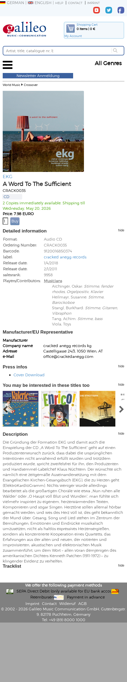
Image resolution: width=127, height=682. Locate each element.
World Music (11, 85)
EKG (7, 176)
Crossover (31, 85)
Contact (75, 3)
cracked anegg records (65, 257)
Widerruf (67, 603)
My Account (73, 36)
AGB (82, 603)
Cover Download (29, 374)
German (12, 2)
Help (59, 3)
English (39, 2)
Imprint (93, 3)
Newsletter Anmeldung (38, 75)
